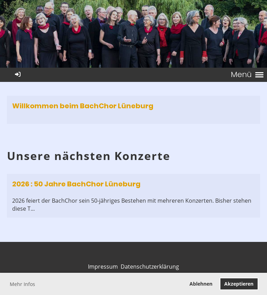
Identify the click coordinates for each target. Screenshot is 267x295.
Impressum (103, 266)
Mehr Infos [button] (22, 284)
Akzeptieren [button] (238, 283)
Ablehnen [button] (200, 283)
